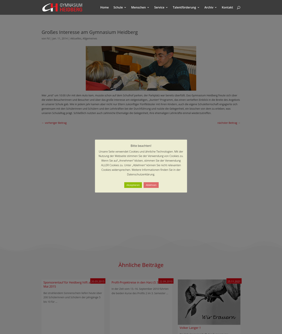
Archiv (209, 7)
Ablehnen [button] (151, 185)
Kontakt (227, 7)
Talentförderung (184, 7)
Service (159, 7)
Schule (118, 7)
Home (104, 7)
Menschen (138, 7)
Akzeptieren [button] (133, 185)
